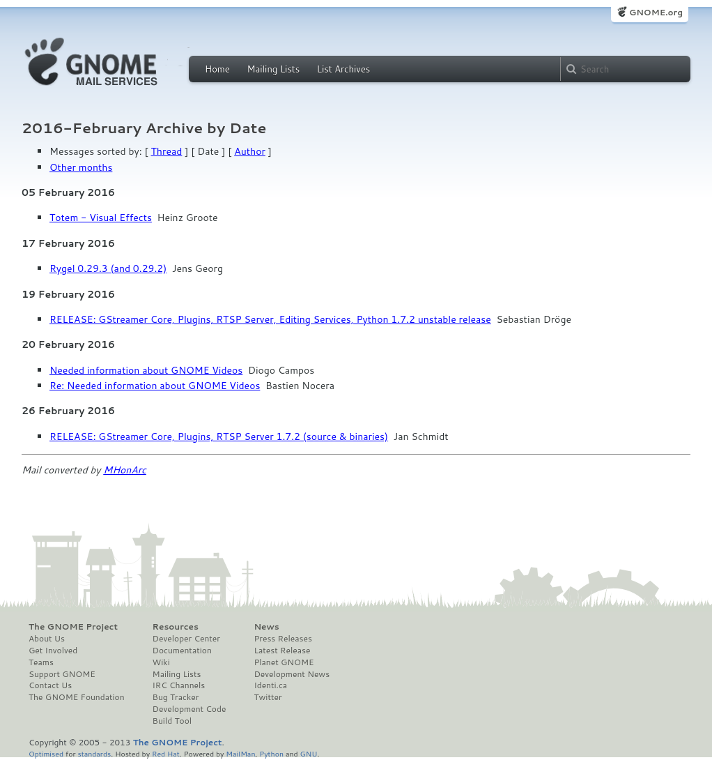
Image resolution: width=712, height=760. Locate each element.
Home (217, 69)
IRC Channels (179, 685)
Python (271, 753)
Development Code (189, 709)
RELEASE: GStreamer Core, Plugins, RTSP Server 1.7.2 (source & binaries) (218, 436)
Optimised (46, 753)
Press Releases (282, 638)
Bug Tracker (176, 697)
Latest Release (282, 650)
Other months (80, 167)
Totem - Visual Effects (100, 218)
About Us (47, 638)
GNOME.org (656, 12)
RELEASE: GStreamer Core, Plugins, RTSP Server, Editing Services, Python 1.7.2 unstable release (270, 319)
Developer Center (186, 638)
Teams (41, 662)
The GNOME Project (73, 626)
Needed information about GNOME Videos (145, 370)
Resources (176, 626)
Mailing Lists (273, 69)
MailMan (240, 753)
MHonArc (124, 470)
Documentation (182, 650)
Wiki (161, 662)
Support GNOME (62, 674)
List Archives (343, 69)
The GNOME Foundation (77, 697)
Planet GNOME (284, 662)
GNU (309, 753)
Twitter (267, 697)
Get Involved (53, 650)
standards (94, 753)
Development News (292, 674)
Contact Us (50, 685)
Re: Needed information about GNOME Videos (154, 386)
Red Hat (166, 753)
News (266, 626)
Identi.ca (270, 685)
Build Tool (172, 721)
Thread (167, 151)
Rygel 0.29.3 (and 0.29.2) (108, 268)
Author (249, 151)
